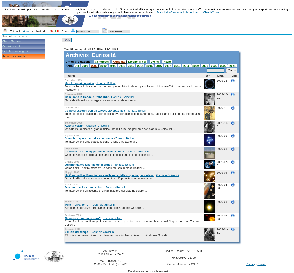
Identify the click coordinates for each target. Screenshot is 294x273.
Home (26, 31)
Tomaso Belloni (106, 83)
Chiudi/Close (211, 12)
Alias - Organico (12, 41)
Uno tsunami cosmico (79, 83)
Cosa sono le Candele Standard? (87, 97)
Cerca (232, 70)
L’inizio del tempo (77, 232)
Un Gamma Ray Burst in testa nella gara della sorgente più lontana (109, 175)
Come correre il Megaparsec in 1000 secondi (94, 151)
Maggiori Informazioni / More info (177, 12)
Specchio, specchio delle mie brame (89, 138)
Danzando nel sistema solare (84, 187)
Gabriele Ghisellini (122, 97)
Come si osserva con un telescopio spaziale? (95, 110)
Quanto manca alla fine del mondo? (88, 164)
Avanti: (74, 125)
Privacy (250, 264)
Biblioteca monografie (15, 51)
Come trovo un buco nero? (83, 218)
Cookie (261, 264)
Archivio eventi (11, 46)
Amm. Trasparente (13, 56)
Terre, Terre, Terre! (77, 204)
